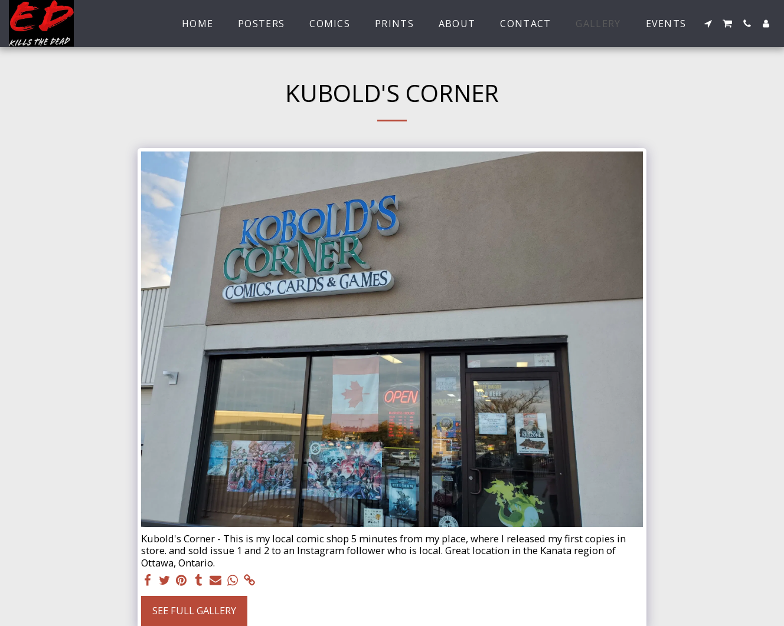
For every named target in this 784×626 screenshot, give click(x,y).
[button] (708, 23)
